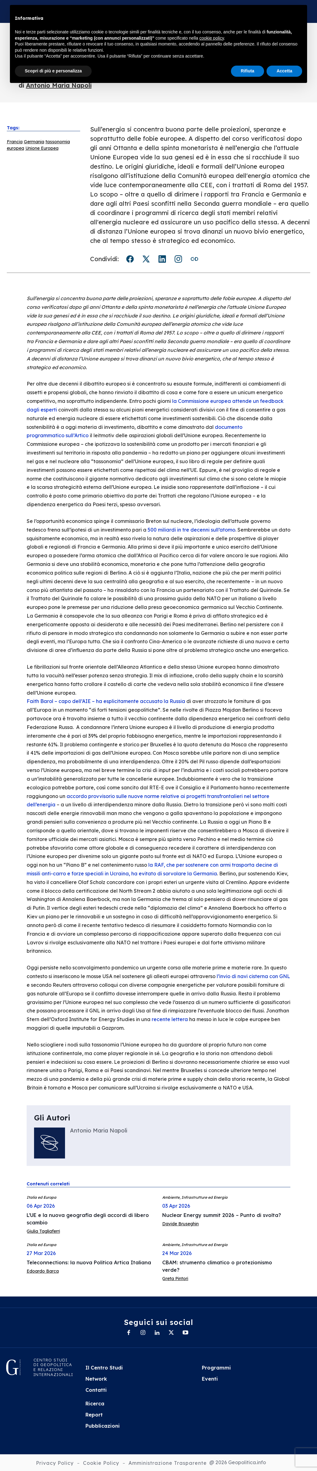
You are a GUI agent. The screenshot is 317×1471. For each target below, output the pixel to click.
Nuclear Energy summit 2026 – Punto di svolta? (221, 1215)
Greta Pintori (175, 1278)
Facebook (130, 259)
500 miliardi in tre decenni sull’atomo (191, 530)
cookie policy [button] (211, 38)
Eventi (210, 1379)
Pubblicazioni (102, 1426)
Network (96, 1379)
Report (94, 1415)
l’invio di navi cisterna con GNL (253, 976)
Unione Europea (42, 148)
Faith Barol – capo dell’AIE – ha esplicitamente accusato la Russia (106, 701)
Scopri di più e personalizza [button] (53, 70)
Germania (34, 142)
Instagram (178, 259)
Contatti (96, 1390)
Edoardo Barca (43, 1271)
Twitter (146, 259)
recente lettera (170, 1019)
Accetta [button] (284, 70)
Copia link (194, 259)
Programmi (216, 1368)
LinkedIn (162, 259)
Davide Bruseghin (180, 1224)
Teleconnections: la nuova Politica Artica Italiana (89, 1262)
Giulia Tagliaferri (43, 1231)
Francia (15, 142)
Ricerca (94, 1403)
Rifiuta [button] (247, 70)
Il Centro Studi (104, 1368)
